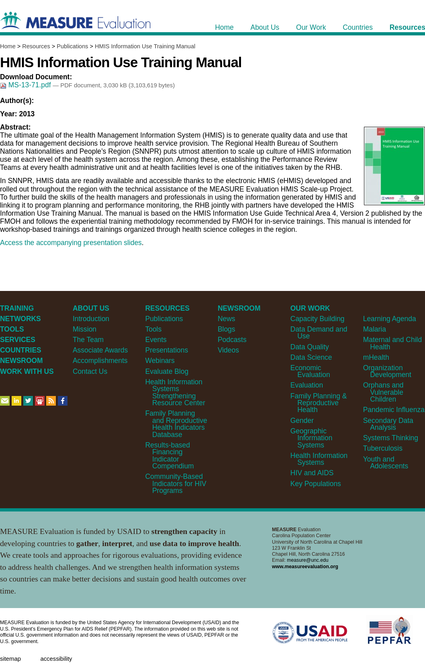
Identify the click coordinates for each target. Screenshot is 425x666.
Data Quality (309, 347)
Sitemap (10, 659)
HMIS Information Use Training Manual (145, 46)
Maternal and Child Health (392, 343)
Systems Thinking (390, 438)
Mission (84, 329)
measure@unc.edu (307, 560)
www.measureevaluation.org (305, 566)
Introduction (91, 319)
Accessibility (56, 659)
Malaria (374, 329)
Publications (72, 46)
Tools (153, 329)
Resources (36, 46)
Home (8, 46)
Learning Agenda (389, 319)
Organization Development (387, 371)
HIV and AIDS (312, 473)
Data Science (311, 357)
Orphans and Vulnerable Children (383, 392)
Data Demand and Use (318, 332)
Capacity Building (317, 319)
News (226, 319)
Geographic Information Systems (311, 438)
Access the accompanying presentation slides (71, 243)
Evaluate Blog (167, 371)
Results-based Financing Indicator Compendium (169, 455)
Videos (228, 350)
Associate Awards (100, 350)
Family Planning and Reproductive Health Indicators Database (176, 423)
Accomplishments (100, 361)
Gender (302, 421)
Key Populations (315, 484)
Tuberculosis (383, 448)
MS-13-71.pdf (26, 85)
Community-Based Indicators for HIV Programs (175, 483)
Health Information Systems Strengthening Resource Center (175, 392)
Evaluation (306, 385)
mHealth (376, 357)
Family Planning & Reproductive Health (318, 403)
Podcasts (232, 340)
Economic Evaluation (310, 371)
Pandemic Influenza (394, 410)
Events (156, 340)
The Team (88, 340)
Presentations (166, 350)
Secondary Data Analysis (388, 424)
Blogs (226, 329)
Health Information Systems (318, 459)
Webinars (160, 361)
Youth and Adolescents (385, 462)
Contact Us (90, 371)
